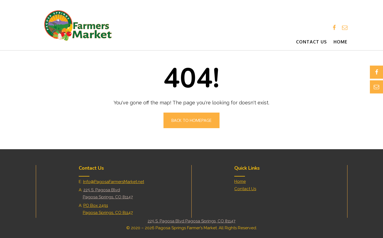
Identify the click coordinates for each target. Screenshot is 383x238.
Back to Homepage (191, 120)
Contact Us (311, 42)
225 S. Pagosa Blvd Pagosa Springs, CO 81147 (191, 221)
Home (340, 42)
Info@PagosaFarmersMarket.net (113, 181)
